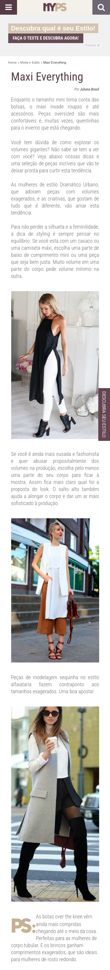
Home (12, 62)
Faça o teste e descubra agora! (46, 38)
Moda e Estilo (30, 62)
